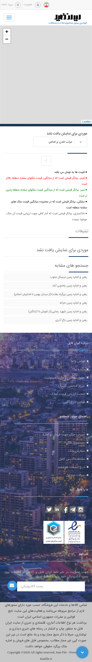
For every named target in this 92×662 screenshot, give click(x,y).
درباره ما (79, 369)
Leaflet (86, 121)
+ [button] (6, 32)
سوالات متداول (75, 475)
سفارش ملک (76, 451)
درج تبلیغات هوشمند (71, 467)
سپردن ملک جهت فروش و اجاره (64, 434)
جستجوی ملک (75, 443)
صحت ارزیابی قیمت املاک (68, 394)
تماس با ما (78, 361)
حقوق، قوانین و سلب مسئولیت (64, 378)
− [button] (6, 39)
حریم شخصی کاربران (71, 386)
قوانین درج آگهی (74, 402)
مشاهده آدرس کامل (72, 459)
